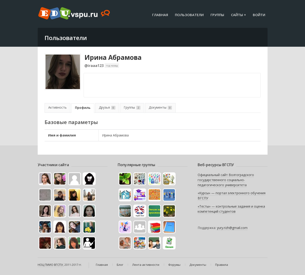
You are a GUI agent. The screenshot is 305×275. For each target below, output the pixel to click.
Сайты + (238, 15)
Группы (217, 15)
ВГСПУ (58, 265)
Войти (259, 15)
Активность (57, 107)
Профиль (83, 107)
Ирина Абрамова (113, 57)
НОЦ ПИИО (45, 265)
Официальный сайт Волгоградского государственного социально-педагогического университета (226, 180)
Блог (120, 265)
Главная (160, 15)
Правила (221, 265)
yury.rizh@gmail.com (232, 228)
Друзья (107, 107)
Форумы (174, 265)
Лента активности (145, 265)
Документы (160, 107)
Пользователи (189, 15)
